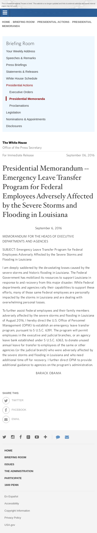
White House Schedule (21, 78)
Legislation (13, 112)
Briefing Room (24, 21)
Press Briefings (16, 65)
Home (6, 21)
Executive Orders (21, 92)
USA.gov (10, 524)
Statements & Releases (22, 71)
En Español (11, 496)
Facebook (15, 409)
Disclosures (14, 126)
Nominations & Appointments (26, 119)
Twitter (15, 399)
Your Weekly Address (20, 51)
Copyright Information (17, 510)
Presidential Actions (53, 21)
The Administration (19, 471)
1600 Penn (12, 484)
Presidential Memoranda (27, 99)
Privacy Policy (13, 517)
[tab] (5, 13)
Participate (13, 478)
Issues (9, 464)
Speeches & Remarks (21, 58)
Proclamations (19, 105)
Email (15, 418)
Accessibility (12, 503)
